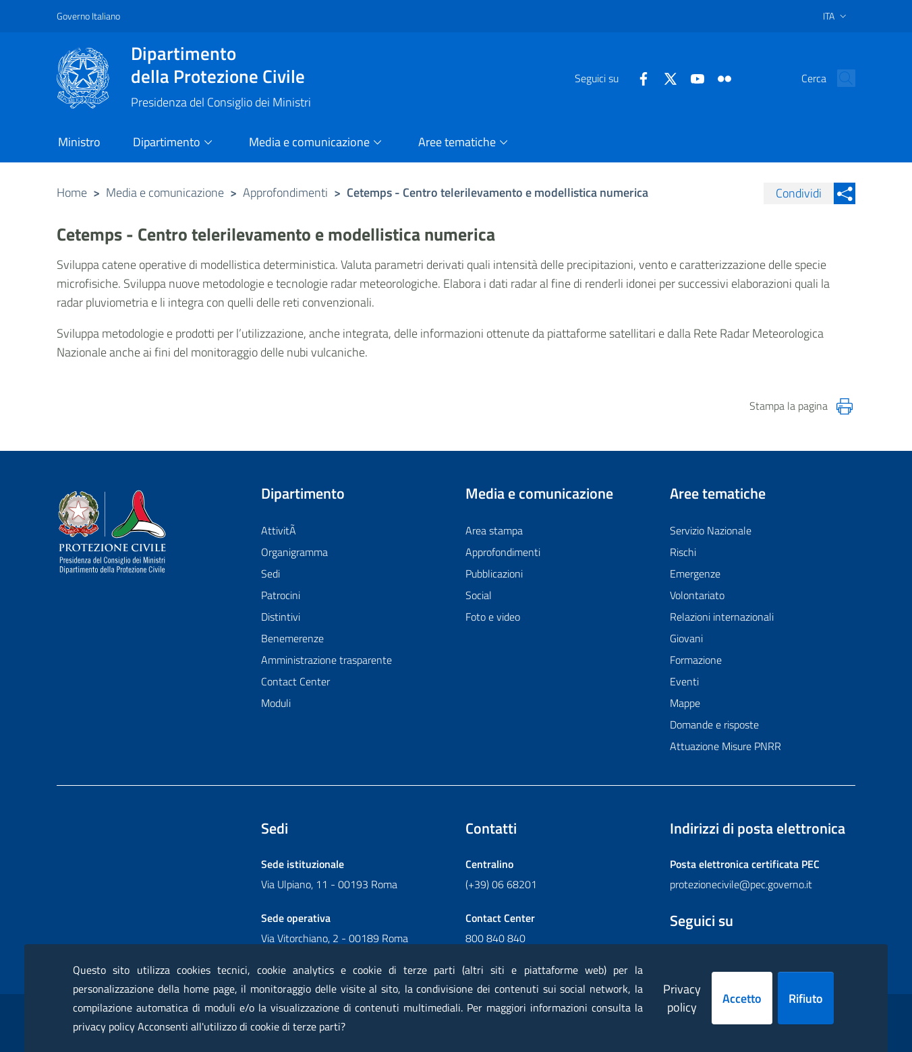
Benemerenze (292, 638)
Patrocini (280, 595)
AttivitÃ (280, 530)
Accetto (742, 998)
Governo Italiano (88, 16)
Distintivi (280, 617)
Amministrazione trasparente (326, 660)
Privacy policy (682, 998)
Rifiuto (806, 998)
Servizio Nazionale (710, 530)
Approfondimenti (285, 192)
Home (72, 192)
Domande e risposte (714, 724)
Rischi (683, 552)
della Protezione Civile (221, 65)
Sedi (270, 573)
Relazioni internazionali (722, 617)
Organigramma (294, 552)
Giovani (686, 638)
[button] (839, 78)
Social (478, 595)
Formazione (696, 660)
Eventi (684, 681)
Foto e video (492, 617)
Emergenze (695, 573)
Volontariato (697, 595)
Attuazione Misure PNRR (725, 746)
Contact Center (295, 681)
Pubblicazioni (494, 573)
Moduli (276, 703)
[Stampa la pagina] (844, 406)
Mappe (685, 703)
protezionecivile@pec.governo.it (741, 884)
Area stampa (494, 530)
